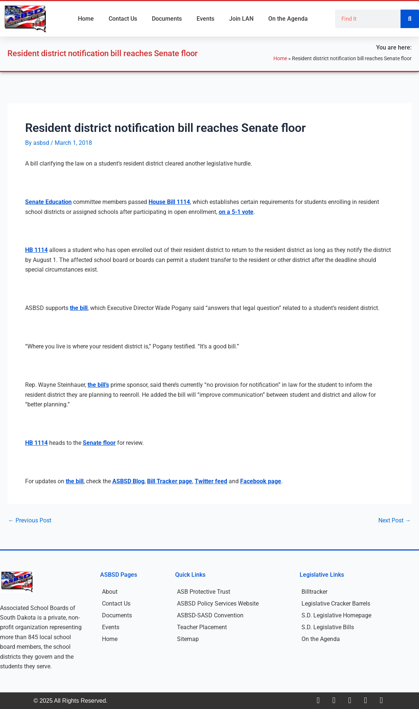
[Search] (410, 19)
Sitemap (188, 638)
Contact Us (123, 18)
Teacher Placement (202, 627)
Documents (167, 18)
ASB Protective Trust (203, 591)
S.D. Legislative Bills (328, 627)
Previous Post (29, 521)
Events (205, 18)
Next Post (394, 521)
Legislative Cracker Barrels (336, 603)
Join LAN (241, 18)
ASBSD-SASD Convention (210, 615)
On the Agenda (288, 18)
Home (86, 18)
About (109, 591)
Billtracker (314, 591)
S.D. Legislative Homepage (336, 615)
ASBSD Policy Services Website (218, 603)
